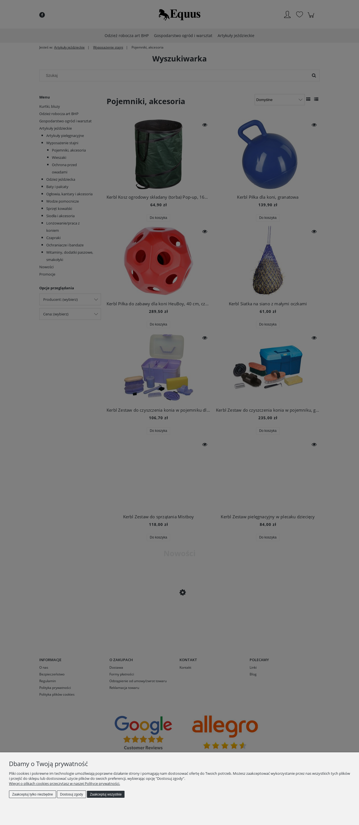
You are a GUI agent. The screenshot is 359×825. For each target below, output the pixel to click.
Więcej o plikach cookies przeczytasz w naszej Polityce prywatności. (64, 783)
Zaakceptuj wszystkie (105, 794)
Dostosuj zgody (71, 794)
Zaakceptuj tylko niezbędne (32, 794)
